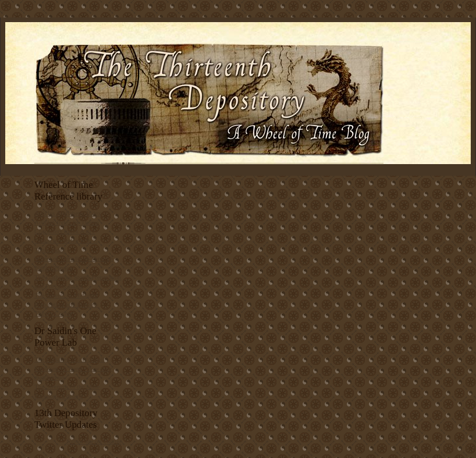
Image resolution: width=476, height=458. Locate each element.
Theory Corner (53, 313)
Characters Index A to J (64, 231)
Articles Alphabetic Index (67, 213)
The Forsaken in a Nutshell (69, 359)
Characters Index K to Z (65, 240)
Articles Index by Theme (66, 222)
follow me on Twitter (94, 441)
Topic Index (50, 249)
